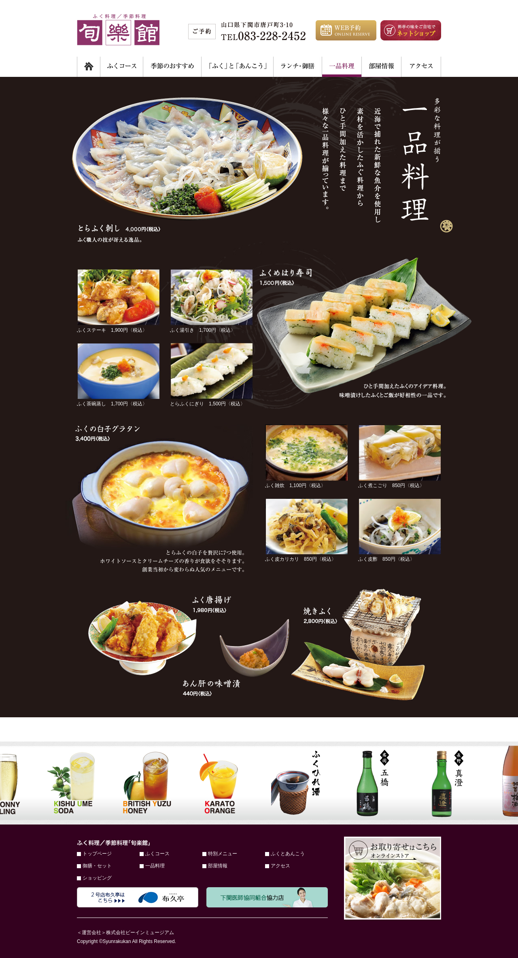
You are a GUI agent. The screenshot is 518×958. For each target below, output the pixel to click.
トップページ (97, 853)
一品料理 (155, 866)
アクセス (280, 866)
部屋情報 (217, 866)
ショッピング (97, 878)
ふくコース (157, 853)
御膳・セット (97, 866)
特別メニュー (222, 853)
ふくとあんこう (288, 853)
